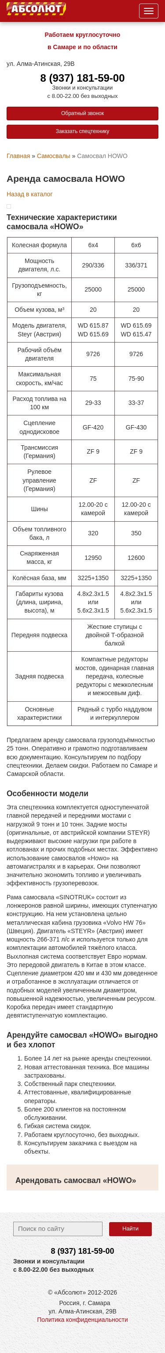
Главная (18, 155)
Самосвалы (53, 155)
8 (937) (82, 1251)
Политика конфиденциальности (82, 1319)
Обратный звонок (82, 113)
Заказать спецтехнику (83, 131)
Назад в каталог (30, 194)
